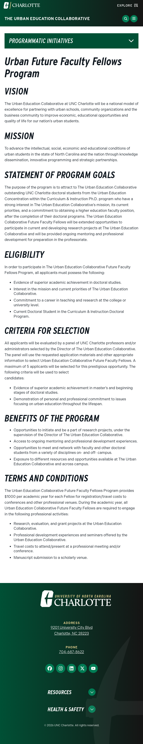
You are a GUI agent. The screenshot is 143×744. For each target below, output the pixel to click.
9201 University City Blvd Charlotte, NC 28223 (72, 630)
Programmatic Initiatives (41, 40)
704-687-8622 (71, 652)
